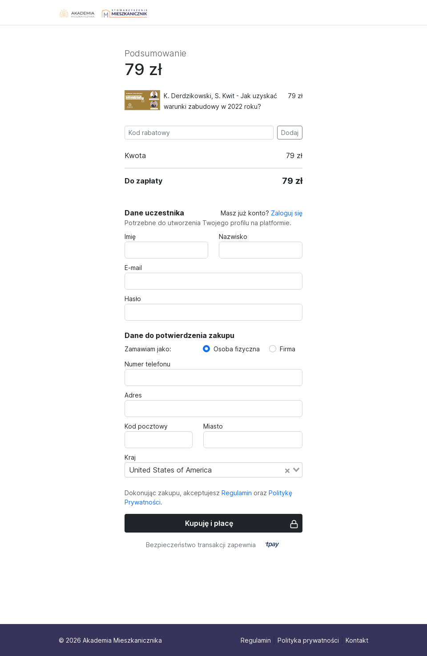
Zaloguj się (286, 213)
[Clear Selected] (287, 470)
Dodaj (289, 132)
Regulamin (237, 493)
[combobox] (213, 469)
